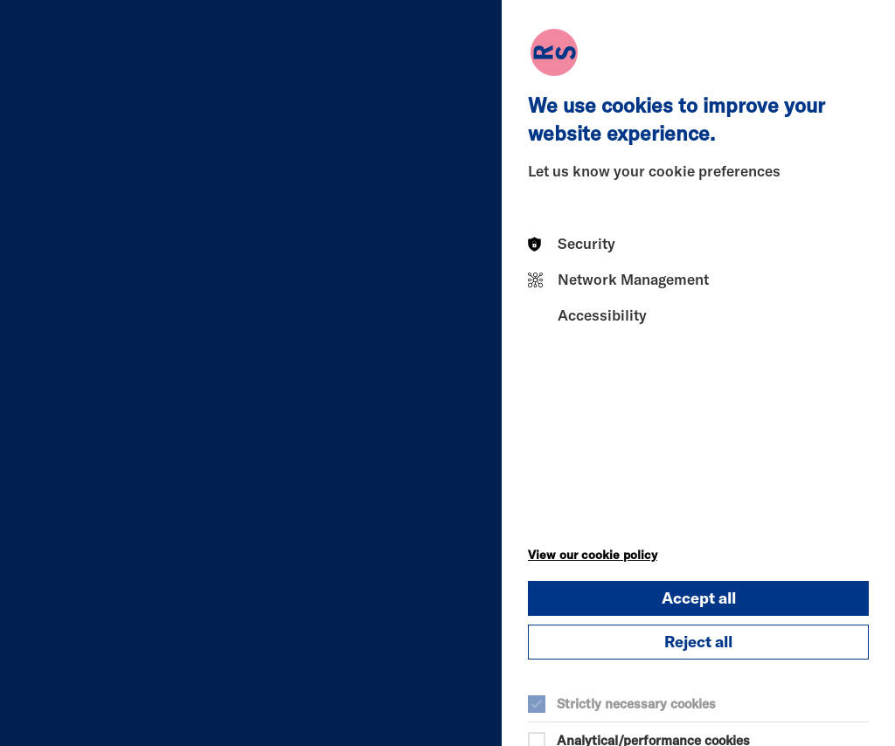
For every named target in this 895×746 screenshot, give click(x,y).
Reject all (698, 642)
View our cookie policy (592, 555)
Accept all (699, 598)
